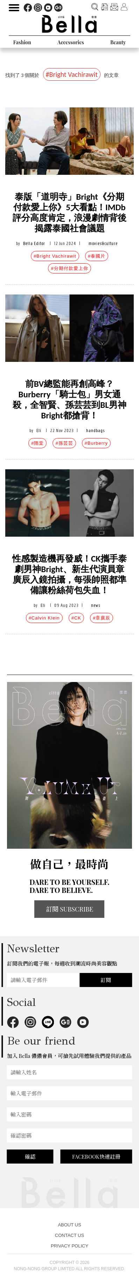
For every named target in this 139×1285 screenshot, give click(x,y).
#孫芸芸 (64, 443)
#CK (76, 618)
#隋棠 (37, 443)
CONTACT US (69, 1235)
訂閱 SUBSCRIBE (69, 909)
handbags (95, 430)
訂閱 (105, 979)
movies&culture (103, 243)
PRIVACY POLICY (69, 1245)
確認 (30, 1156)
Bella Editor (34, 243)
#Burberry (96, 443)
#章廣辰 (101, 618)
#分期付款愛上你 (69, 268)
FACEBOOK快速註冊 (96, 1156)
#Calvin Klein (44, 618)
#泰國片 (96, 256)
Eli (38, 430)
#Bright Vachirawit (55, 256)
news (95, 605)
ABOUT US (69, 1224)
